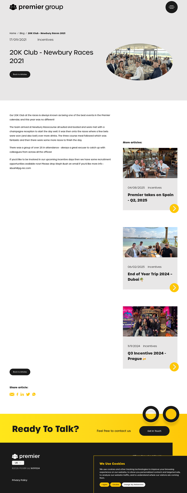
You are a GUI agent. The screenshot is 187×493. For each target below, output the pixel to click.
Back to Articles (20, 74)
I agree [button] (104, 485)
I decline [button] (115, 485)
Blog (22, 33)
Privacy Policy (19, 480)
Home (13, 33)
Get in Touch (154, 431)
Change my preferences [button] (133, 485)
